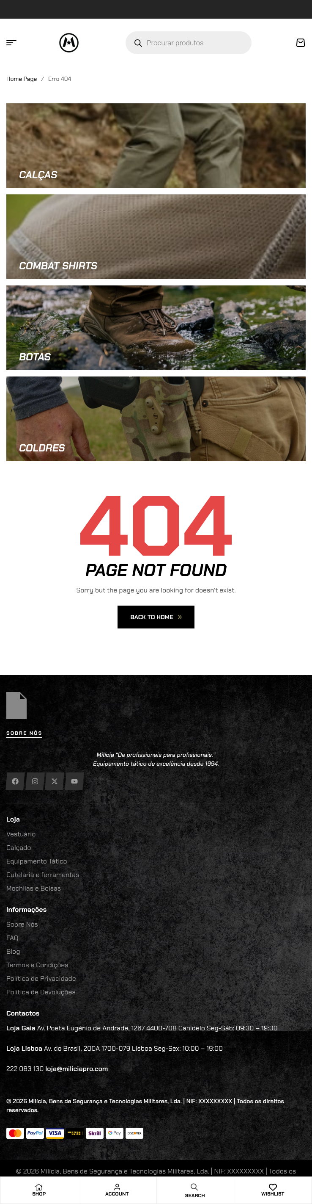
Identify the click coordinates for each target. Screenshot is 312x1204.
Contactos (22, 1013)
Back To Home (155, 617)
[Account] (117, 1187)
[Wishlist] (272, 1187)
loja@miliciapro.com (76, 1068)
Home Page (21, 79)
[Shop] (39, 1187)
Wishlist (272, 1193)
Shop (39, 1193)
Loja (13, 819)
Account (117, 1193)
